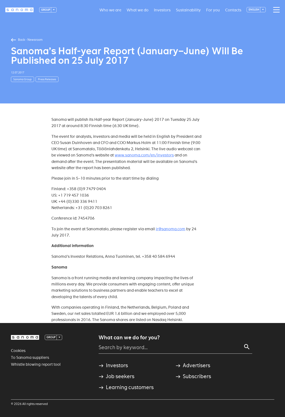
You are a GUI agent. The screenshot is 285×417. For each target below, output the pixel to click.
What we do (137, 9)
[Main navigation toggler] (275, 10)
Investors (162, 9)
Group (46, 9)
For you (213, 9)
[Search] (247, 346)
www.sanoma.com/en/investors (144, 155)
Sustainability (188, 9)
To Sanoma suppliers (30, 357)
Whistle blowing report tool (36, 364)
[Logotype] (19, 10)
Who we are (110, 9)
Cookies (18, 350)
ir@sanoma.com (170, 228)
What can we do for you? (129, 337)
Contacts (233, 9)
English (254, 9)
